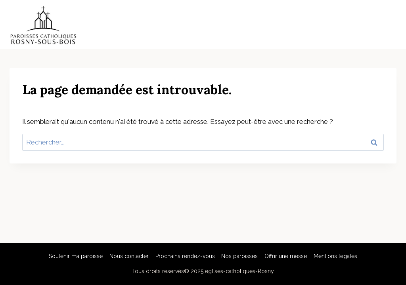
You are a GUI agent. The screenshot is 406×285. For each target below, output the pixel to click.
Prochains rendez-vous (185, 256)
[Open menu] (389, 24)
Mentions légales (335, 256)
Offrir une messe (285, 256)
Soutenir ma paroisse (76, 256)
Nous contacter (129, 256)
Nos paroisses (239, 256)
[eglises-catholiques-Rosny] (43, 24)
